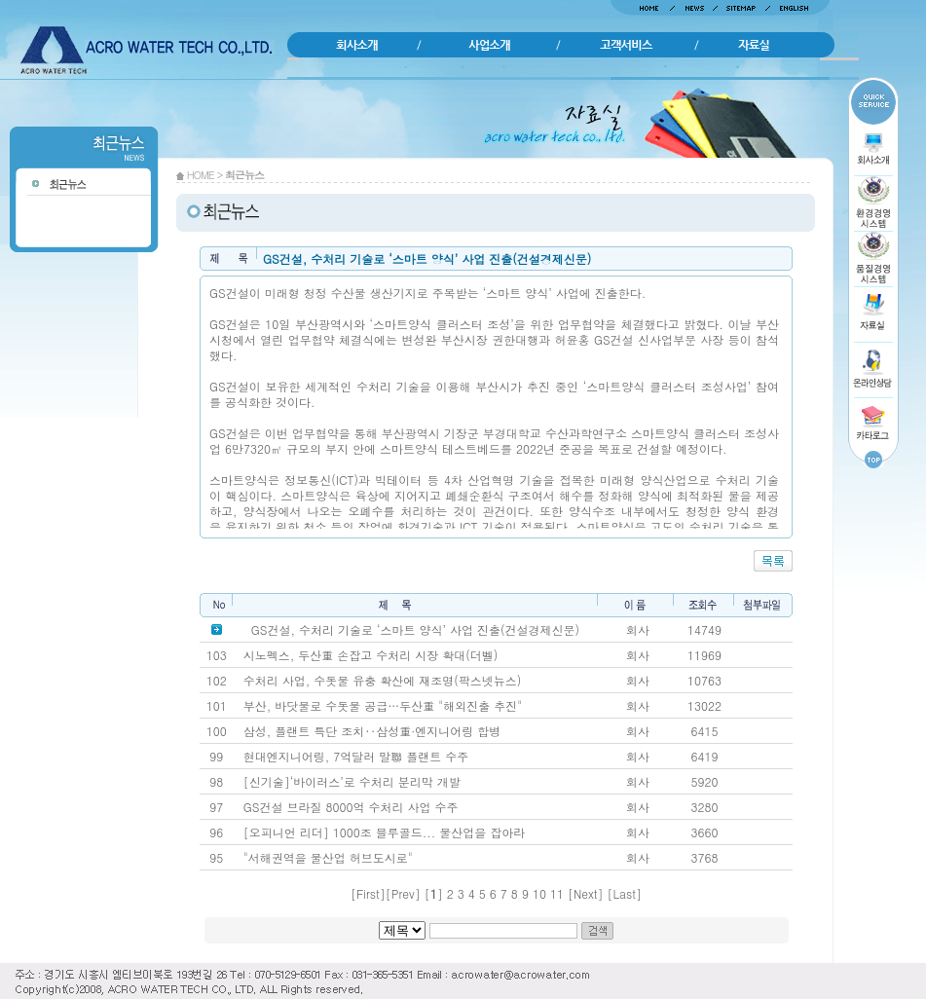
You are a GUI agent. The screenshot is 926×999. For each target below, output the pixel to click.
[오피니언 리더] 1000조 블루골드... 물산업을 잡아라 (384, 832)
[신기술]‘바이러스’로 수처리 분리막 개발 (352, 781)
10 (539, 893)
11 (557, 893)
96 (216, 832)
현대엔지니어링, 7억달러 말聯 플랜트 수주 (356, 756)
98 (216, 781)
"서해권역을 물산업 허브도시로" (328, 857)
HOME (200, 174)
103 (216, 655)
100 (216, 730)
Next (586, 893)
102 (216, 680)
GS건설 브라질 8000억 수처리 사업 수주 (351, 806)
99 (216, 756)
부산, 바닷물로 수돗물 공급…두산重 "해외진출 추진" (383, 705)
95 (216, 857)
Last (624, 893)
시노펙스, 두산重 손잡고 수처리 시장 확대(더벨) (371, 655)
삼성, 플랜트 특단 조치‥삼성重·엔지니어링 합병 (372, 730)
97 (216, 806)
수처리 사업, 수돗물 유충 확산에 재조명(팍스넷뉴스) (382, 680)
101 (216, 705)
